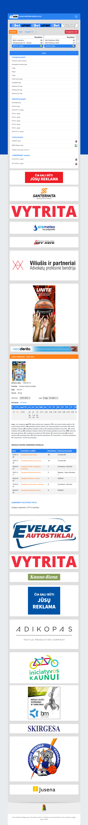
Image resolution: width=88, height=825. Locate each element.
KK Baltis (23, 403)
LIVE (71, 32)
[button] (44, 61)
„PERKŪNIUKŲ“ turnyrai (21, 155)
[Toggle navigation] (76, 16)
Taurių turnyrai (17, 137)
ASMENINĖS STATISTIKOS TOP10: (24, 503)
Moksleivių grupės (19, 99)
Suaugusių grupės (19, 57)
